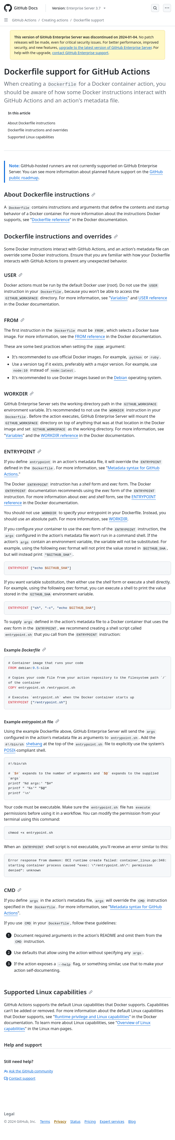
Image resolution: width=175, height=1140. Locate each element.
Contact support (19, 1078)
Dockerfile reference (51, 219)
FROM (14, 320)
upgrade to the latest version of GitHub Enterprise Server (105, 47)
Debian (120, 377)
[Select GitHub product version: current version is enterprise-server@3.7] (79, 8)
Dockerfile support (88, 20)
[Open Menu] (167, 8)
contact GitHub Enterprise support (80, 52)
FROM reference (90, 336)
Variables (119, 298)
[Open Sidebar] (6, 20)
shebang (34, 743)
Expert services (112, 1121)
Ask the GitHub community (28, 1071)
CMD (12, 890)
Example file (31, 722)
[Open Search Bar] (155, 8)
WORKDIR (19, 393)
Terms (45, 1121)
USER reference (152, 298)
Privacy (60, 1121)
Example (25, 650)
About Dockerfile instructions (49, 194)
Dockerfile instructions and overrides (61, 236)
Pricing (90, 1121)
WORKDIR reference (59, 435)
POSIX (9, 750)
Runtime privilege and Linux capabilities (92, 1016)
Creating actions (55, 20)
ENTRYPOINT (22, 451)
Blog (132, 1121)
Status (75, 1121)
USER (13, 275)
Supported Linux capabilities (48, 992)
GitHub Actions (24, 20)
